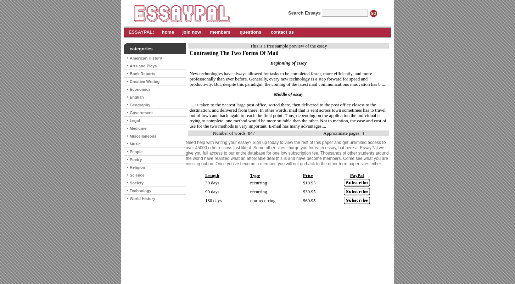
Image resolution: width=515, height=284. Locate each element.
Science (137, 175)
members (220, 32)
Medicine (138, 128)
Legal (135, 120)
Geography (140, 105)
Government (141, 113)
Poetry (136, 159)
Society (137, 183)
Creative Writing (144, 81)
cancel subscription (285, 269)
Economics (140, 89)
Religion (137, 167)
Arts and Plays (143, 66)
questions (250, 32)
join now (191, 32)
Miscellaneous (143, 136)
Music (135, 144)
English (137, 97)
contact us (282, 32)
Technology (140, 191)
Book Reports (142, 74)
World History (142, 198)
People (136, 152)
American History (146, 58)
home (168, 32)
